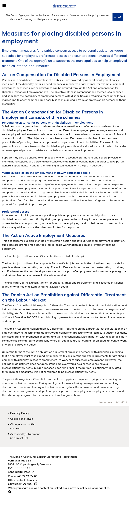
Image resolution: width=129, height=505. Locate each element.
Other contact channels (22, 480)
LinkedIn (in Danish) (23, 484)
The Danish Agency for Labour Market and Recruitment (35, 15)
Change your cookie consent (22, 426)
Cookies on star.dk (21, 418)
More (117, 17)
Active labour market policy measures (90, 15)
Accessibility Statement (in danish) (25, 436)
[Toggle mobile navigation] (4, 5)
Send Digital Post (22, 472)
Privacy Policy (19, 413)
